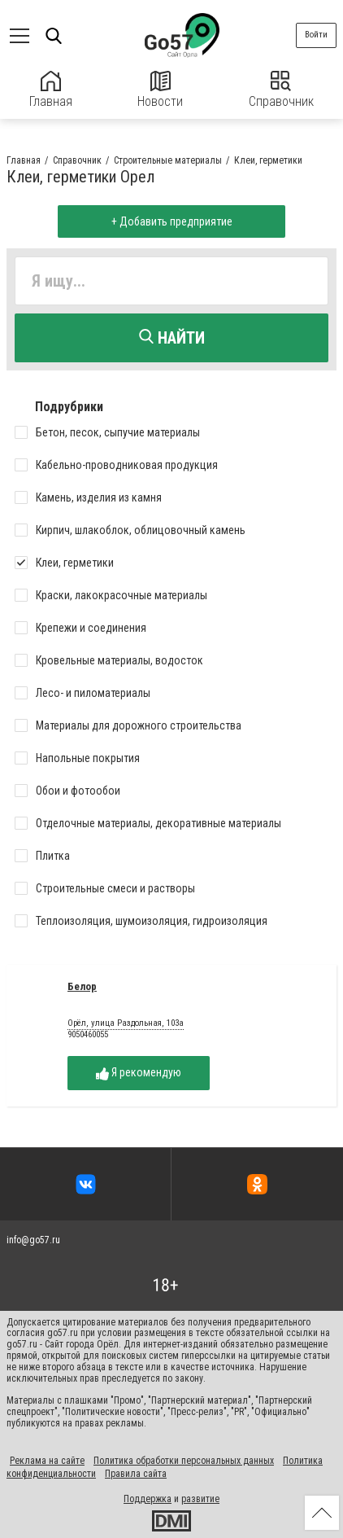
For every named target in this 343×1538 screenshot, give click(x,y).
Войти (316, 34)
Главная (50, 90)
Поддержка (148, 1499)
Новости (160, 90)
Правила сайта (136, 1473)
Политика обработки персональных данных (183, 1460)
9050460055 (87, 1034)
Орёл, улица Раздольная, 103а (125, 1023)
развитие (200, 1499)
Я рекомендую (138, 1073)
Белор (82, 986)
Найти (172, 338)
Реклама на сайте (47, 1460)
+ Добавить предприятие (171, 221)
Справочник (281, 90)
